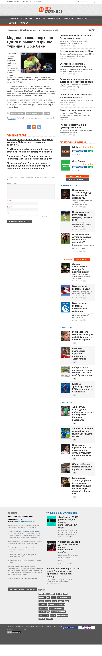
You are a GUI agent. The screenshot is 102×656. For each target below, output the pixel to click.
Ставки (24, 23)
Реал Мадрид (44, 612)
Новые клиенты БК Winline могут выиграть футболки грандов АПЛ (33, 30)
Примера (42, 605)
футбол (51, 594)
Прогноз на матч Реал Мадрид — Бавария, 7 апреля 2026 (82, 216)
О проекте (19, 627)
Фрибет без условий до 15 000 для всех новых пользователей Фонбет (69, 547)
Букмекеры (27, 18)
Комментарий (11, 183)
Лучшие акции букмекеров (61, 513)
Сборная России (58, 612)
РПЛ (53, 597)
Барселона (43, 615)
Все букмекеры (77, 176)
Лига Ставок (78, 161)
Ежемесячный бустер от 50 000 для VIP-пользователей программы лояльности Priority (63, 572)
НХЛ (66, 601)
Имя (9, 204)
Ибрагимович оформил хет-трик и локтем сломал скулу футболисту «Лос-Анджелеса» (82, 450)
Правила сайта (51, 627)
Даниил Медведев (17, 114)
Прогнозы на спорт (69, 185)
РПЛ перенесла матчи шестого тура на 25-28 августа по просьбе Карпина (82, 336)
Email (9, 210)
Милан (41, 619)
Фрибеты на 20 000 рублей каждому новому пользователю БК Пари (68, 522)
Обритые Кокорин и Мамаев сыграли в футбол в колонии (82, 467)
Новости (68, 18)
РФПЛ (41, 601)
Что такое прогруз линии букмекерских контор (73, 126)
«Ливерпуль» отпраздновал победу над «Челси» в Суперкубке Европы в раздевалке (83, 413)
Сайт (90, 151)
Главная (13, 18)
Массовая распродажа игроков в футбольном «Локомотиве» (79, 353)
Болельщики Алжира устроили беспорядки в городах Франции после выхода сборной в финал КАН (81, 486)
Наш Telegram (13, 2)
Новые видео (66, 402)
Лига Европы (62, 615)
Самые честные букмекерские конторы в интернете (76, 95)
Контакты (37, 2)
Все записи (26, 2)
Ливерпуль (43, 608)
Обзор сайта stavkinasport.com (76, 110)
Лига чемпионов (64, 597)
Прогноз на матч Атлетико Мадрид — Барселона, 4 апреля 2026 (82, 238)
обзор (47, 601)
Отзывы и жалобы (77, 180)
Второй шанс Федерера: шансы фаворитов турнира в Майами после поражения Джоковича (30, 142)
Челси (52, 615)
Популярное (82, 259)
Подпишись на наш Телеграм (21, 589)
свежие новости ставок (21, 531)
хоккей (59, 594)
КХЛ (48, 597)
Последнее (67, 259)
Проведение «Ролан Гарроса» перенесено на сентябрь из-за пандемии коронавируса (29, 157)
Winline (76, 147)
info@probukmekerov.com (25, 521)
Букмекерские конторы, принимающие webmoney (73, 65)
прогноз (42, 594)
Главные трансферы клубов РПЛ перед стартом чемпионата (82, 388)
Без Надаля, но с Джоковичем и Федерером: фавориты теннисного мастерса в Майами (30, 150)
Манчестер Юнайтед (56, 605)
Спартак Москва (56, 608)
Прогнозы (82, 18)
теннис (46, 114)
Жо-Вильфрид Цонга (34, 114)
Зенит (61, 601)
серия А (49, 619)
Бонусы (40, 18)
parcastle (38, 118)
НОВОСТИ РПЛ (66, 327)
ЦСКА (54, 601)
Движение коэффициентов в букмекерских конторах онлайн (76, 80)
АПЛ (65, 594)
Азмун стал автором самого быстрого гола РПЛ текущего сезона (83, 432)
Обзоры (13, 23)
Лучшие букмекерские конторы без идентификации (76, 36)
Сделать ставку (79, 151)
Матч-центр (54, 18)
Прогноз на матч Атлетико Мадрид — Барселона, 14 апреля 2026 (82, 194)
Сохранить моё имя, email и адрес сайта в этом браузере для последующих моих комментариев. (28, 220)
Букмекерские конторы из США (76, 51)
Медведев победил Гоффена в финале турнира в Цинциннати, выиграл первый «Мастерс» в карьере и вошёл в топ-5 (28, 166)
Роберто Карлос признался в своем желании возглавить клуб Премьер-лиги (83, 371)
